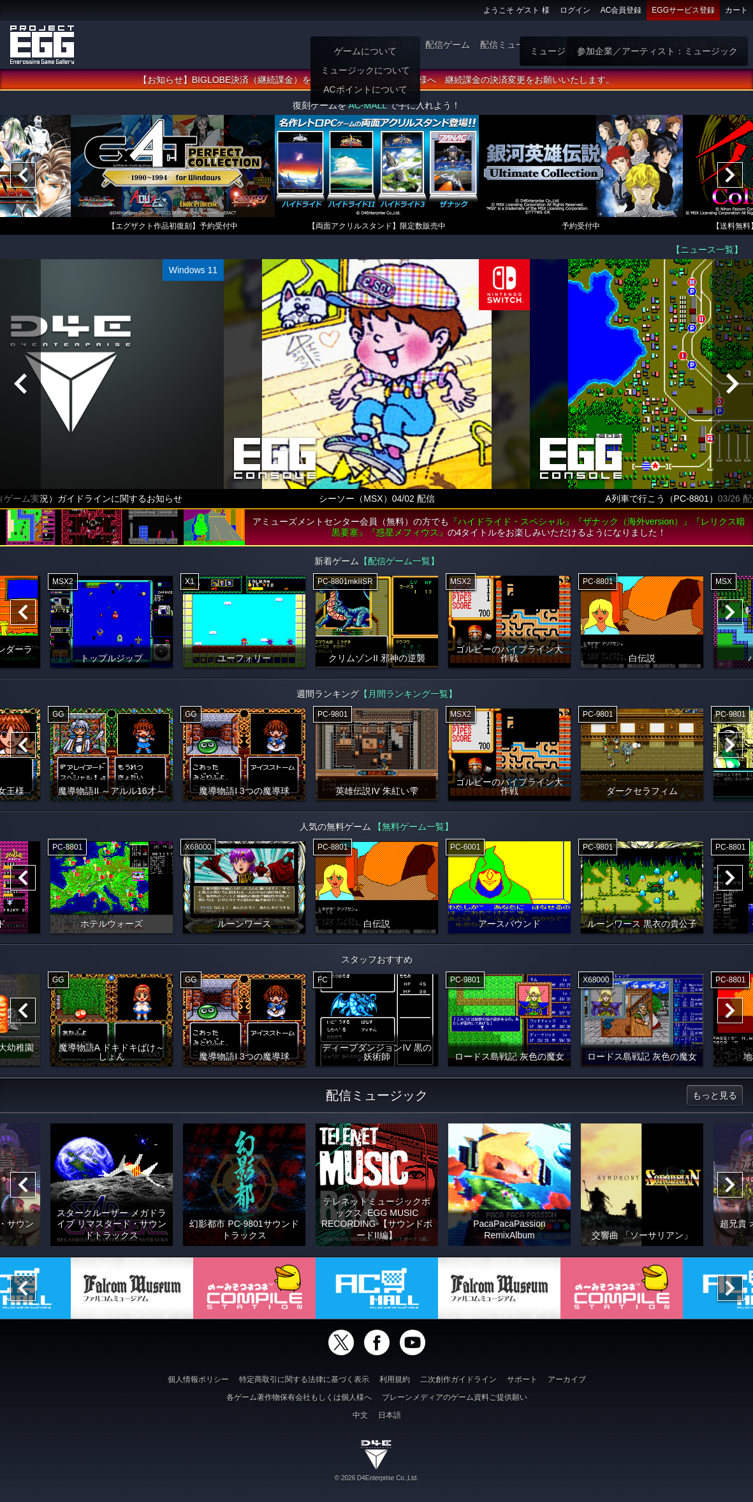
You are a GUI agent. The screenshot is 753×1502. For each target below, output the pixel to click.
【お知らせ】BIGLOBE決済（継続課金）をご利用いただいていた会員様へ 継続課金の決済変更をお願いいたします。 (376, 80)
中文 (360, 1415)
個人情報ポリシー (198, 1379)
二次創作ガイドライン (458, 1379)
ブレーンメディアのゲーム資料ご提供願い (454, 1397)
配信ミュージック (516, 45)
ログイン (575, 10)
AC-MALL (367, 105)
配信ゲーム (447, 45)
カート (736, 10)
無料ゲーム (639, 45)
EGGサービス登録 (683, 10)
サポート (522, 1379)
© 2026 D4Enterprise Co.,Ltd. (376, 1478)
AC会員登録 (621, 10)
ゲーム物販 (584, 45)
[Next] (730, 175)
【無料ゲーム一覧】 (413, 827)
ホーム (364, 45)
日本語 (389, 1415)
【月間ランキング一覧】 (408, 694)
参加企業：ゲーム (707, 45)
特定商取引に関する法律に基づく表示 (304, 1379)
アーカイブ (567, 1379)
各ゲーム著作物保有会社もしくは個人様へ (299, 1397)
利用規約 (394, 1379)
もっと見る (714, 1095)
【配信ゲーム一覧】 (399, 561)
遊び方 (401, 45)
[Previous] (23, 175)
